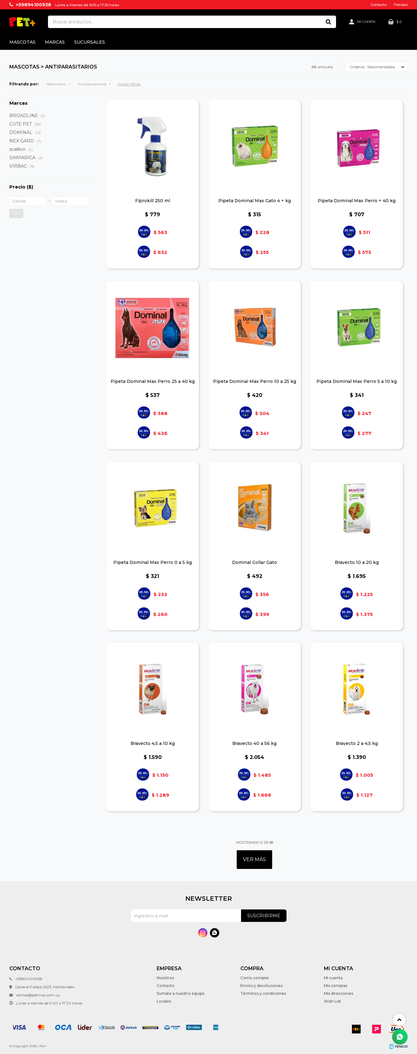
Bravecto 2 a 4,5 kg (357, 743)
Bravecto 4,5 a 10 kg (152, 743)
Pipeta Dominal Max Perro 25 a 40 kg (153, 381)
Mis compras (335, 985)
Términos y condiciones (263, 993)
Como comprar (254, 977)
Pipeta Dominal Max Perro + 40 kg (357, 200)
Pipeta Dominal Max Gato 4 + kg (254, 200)
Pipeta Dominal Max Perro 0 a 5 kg (152, 562)
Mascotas (22, 42)
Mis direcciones (338, 993)
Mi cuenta (333, 977)
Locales (164, 1001)
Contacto (378, 4)
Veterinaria (55, 84)
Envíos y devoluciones (261, 985)
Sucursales (89, 42)
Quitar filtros (128, 84)
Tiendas (401, 4)
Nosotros (165, 977)
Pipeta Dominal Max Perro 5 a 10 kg (356, 381)
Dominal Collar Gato (254, 562)
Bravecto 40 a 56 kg (254, 743)
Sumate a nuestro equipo (181, 993)
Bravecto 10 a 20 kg (357, 562)
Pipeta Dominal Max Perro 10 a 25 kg (254, 381)
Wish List (332, 1001)
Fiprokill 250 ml (152, 200)
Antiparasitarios (92, 84)
